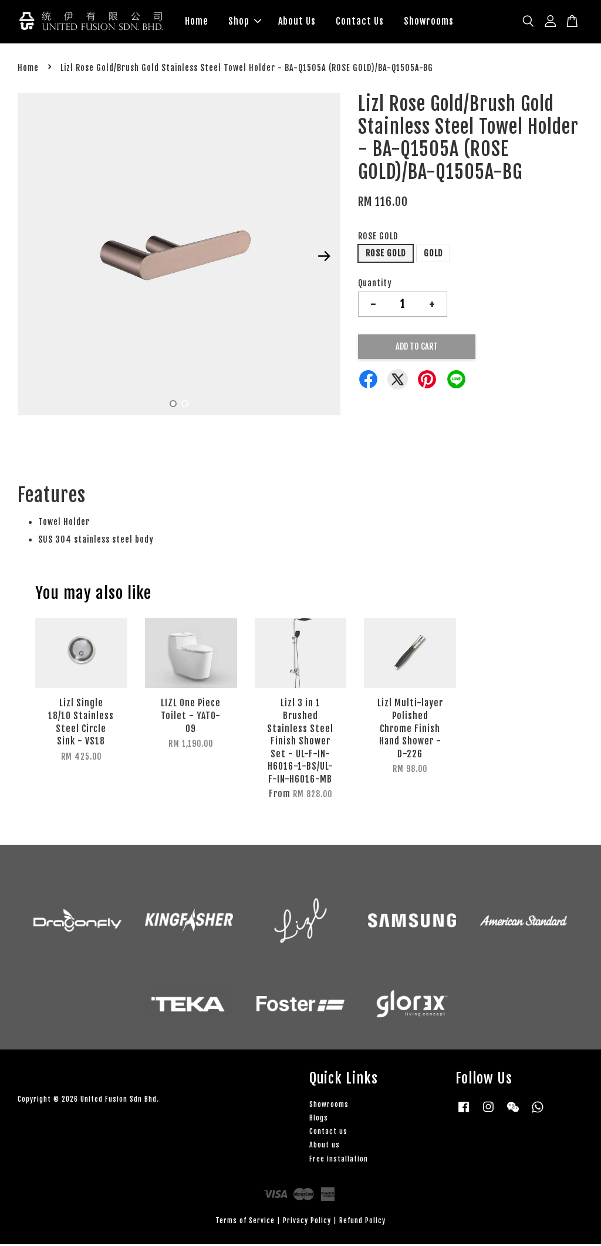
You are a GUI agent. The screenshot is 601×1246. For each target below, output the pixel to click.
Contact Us (360, 22)
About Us (297, 22)
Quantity (375, 285)
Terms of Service (245, 1222)
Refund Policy (362, 1222)
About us (324, 1146)
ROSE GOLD (378, 238)
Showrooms (429, 22)
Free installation (338, 1160)
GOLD (433, 255)
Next (324, 257)
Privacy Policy (307, 1222)
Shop (244, 22)
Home (196, 22)
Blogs (318, 1119)
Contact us (328, 1133)
